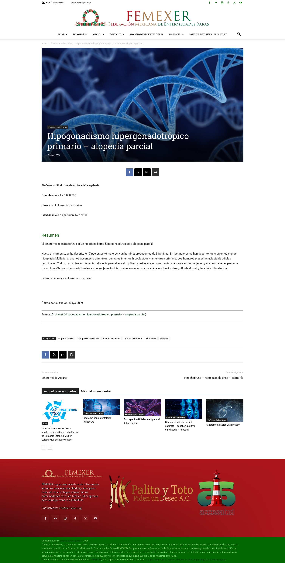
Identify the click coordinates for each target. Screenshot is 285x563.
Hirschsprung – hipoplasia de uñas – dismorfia (213, 377)
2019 (45, 423)
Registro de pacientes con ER (146, 34)
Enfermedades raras (61, 43)
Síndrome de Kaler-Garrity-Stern (223, 424)
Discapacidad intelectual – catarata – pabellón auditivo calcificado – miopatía (180, 426)
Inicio (44, 43)
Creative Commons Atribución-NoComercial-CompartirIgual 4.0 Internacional (184, 559)
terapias (164, 338)
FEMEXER (96, 559)
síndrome (151, 338)
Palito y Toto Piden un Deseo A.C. (208, 34)
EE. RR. (63, 34)
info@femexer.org (70, 508)
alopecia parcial (66, 338)
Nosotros (80, 34)
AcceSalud (176, 34)
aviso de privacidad (70, 540)
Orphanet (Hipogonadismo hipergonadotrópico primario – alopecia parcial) (99, 314)
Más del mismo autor (96, 391)
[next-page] (50, 447)
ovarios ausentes (111, 338)
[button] (238, 34)
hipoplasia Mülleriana (88, 338)
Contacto (117, 34)
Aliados (98, 34)
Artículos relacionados (60, 391)
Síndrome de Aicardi (54, 377)
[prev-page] (44, 447)
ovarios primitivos (133, 338)
